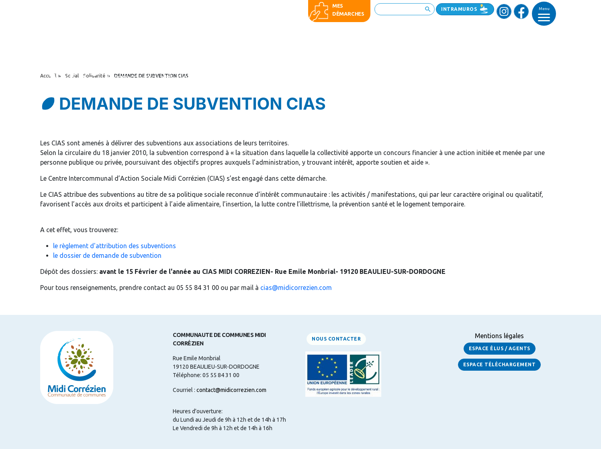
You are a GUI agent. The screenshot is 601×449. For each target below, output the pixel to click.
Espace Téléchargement (499, 364)
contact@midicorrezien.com (231, 390)
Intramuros (459, 9)
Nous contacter (336, 338)
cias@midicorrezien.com (296, 287)
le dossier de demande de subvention (107, 255)
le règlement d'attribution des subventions (114, 245)
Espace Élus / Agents (499, 348)
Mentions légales (499, 335)
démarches (348, 13)
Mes (337, 5)
